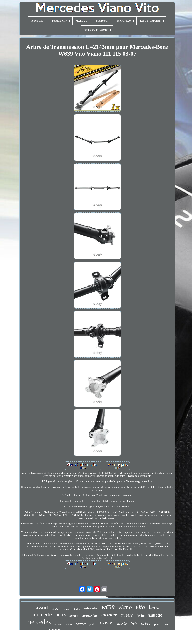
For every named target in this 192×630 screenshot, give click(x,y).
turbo (77, 609)
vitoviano (56, 609)
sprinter (109, 614)
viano (125, 607)
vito (140, 607)
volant (69, 624)
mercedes (38, 622)
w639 (108, 607)
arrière (127, 615)
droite (141, 615)
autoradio (90, 608)
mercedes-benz (49, 614)
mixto (122, 623)
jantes (92, 624)
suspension (89, 615)
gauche (155, 614)
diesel (67, 608)
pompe (73, 615)
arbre (146, 623)
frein (134, 624)
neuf (166, 625)
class (58, 624)
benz (154, 607)
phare (157, 624)
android (81, 624)
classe (106, 623)
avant (42, 607)
